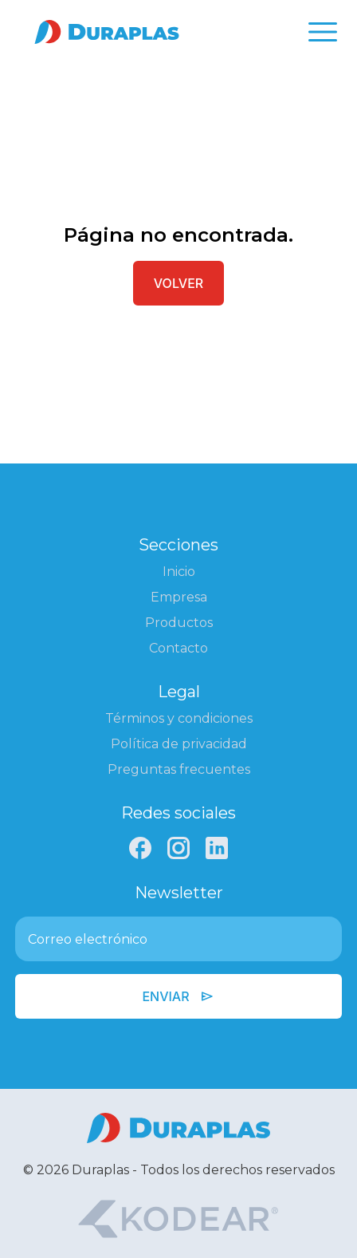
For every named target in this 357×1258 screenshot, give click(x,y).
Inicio (179, 571)
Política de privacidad (179, 743)
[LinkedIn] (217, 848)
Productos (179, 622)
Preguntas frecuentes (179, 769)
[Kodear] (178, 1219)
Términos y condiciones (179, 718)
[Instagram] (178, 848)
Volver (178, 283)
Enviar (178, 996)
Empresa (179, 597)
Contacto (178, 648)
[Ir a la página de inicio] (106, 32)
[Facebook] (140, 848)
